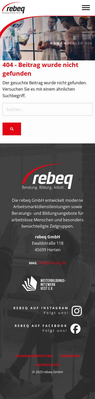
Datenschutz (47, 364)
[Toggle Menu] (86, 7)
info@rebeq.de (52, 262)
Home (56, 43)
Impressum (70, 356)
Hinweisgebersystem (33, 356)
